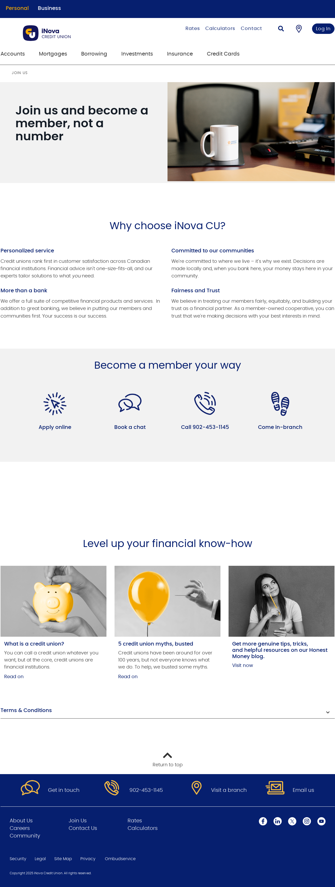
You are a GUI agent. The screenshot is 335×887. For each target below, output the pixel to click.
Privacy (87, 859)
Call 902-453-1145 (205, 427)
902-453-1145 (146, 790)
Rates (193, 28)
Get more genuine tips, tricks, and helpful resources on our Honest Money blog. (279, 650)
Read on (14, 677)
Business (49, 8)
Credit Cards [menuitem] (223, 54)
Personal (17, 8)
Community (25, 836)
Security (18, 859)
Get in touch (64, 790)
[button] (168, 711)
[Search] (281, 29)
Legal (40, 859)
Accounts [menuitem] (13, 54)
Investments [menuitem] (137, 54)
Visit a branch (229, 790)
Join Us (78, 820)
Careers (20, 828)
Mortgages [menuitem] (53, 54)
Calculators (220, 28)
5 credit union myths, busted (155, 644)
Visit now (242, 665)
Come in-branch (280, 427)
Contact (251, 28)
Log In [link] (323, 29)
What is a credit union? (34, 644)
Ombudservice (120, 859)
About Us (21, 820)
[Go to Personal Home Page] (69, 33)
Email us (303, 790)
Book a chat (130, 427)
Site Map (63, 859)
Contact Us (83, 828)
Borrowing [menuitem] (94, 54)
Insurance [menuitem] (180, 54)
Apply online (55, 427)
